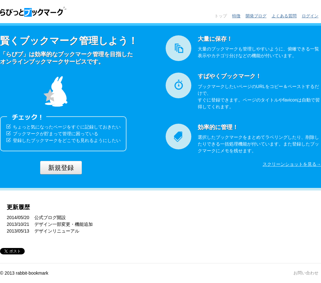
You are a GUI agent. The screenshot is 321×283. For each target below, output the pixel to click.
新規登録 (61, 167)
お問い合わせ (305, 272)
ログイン (310, 15)
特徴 (236, 15)
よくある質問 (284, 15)
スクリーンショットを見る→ (292, 164)
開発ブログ (256, 15)
